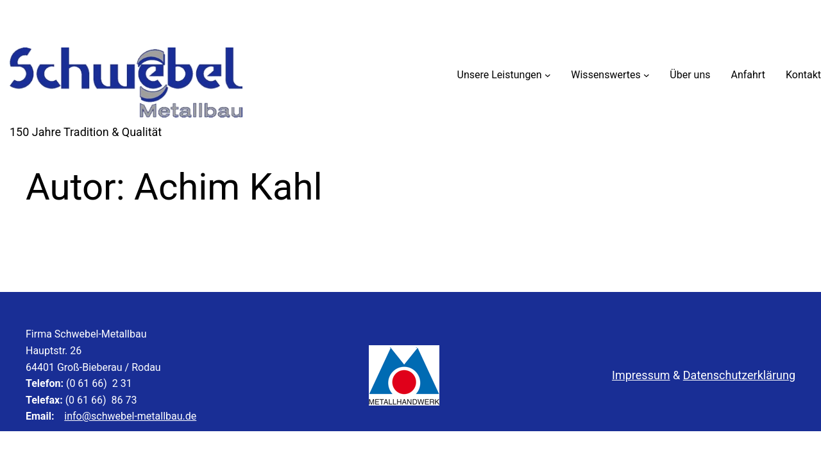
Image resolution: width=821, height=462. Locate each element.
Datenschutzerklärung (739, 375)
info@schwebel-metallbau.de (130, 416)
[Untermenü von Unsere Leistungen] (548, 75)
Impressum (641, 375)
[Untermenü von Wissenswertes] (646, 75)
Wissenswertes (605, 75)
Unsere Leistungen (499, 75)
